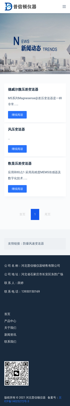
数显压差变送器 (20, 163)
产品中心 (10, 321)
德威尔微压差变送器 (23, 89)
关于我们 (10, 327)
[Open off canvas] (64, 6)
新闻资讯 (10, 334)
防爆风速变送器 (33, 244)
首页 (7, 314)
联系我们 (10, 341)
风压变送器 (16, 129)
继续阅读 (17, 114)
